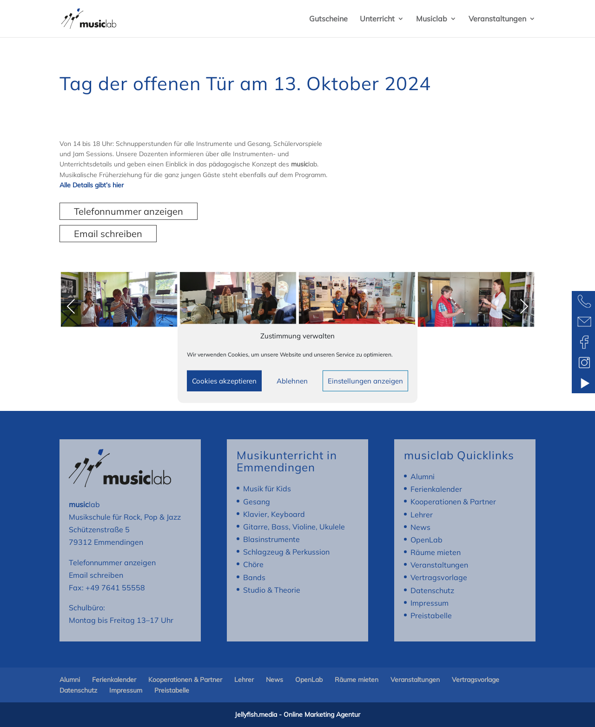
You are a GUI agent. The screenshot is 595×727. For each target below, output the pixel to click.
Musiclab (431, 19)
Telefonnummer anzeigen (128, 211)
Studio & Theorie (271, 590)
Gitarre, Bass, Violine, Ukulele (294, 526)
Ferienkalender (436, 489)
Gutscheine (328, 19)
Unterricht (377, 19)
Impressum (429, 603)
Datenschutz (432, 590)
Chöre (253, 564)
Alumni (422, 476)
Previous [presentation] (71, 308)
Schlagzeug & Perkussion (286, 551)
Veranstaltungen (497, 19)
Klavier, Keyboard (274, 514)
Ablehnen (292, 381)
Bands (254, 577)
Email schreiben (108, 233)
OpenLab (426, 539)
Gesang (256, 501)
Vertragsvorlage (438, 577)
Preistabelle (431, 615)
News (420, 527)
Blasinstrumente (271, 539)
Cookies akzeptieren (224, 381)
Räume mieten (435, 552)
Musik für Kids (267, 488)
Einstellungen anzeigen (365, 381)
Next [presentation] (524, 306)
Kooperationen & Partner (453, 501)
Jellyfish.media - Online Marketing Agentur (297, 714)
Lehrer (421, 514)
